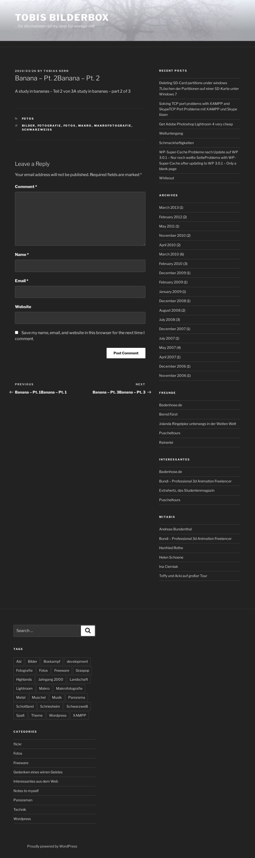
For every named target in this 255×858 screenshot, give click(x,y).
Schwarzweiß (37, 129)
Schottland (25, 706)
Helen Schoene (171, 557)
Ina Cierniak (168, 566)
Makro (85, 125)
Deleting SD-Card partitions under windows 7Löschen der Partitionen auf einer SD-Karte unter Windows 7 (199, 88)
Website (23, 306)
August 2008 (170, 310)
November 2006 (172, 375)
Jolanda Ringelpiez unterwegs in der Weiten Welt (197, 424)
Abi (18, 661)
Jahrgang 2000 (50, 679)
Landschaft (79, 679)
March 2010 (169, 254)
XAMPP (79, 715)
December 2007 (172, 329)
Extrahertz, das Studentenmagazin (186, 490)
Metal (20, 697)
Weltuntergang (171, 133)
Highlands (24, 679)
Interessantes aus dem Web (35, 781)
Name (22, 254)
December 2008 (172, 301)
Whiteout (166, 178)
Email (21, 280)
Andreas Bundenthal (175, 529)
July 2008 (167, 319)
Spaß (20, 715)
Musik (57, 697)
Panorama (76, 697)
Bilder (28, 125)
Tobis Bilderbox (62, 17)
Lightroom (24, 688)
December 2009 (172, 273)
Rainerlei (166, 442)
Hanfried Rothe (171, 548)
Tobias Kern (56, 71)
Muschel (39, 697)
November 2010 (172, 235)
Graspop (82, 670)
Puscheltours (169, 433)
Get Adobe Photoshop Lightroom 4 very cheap (196, 124)
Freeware (61, 670)
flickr (17, 744)
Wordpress (57, 715)
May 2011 (167, 226)
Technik (19, 809)
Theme (37, 715)
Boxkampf (52, 661)
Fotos (28, 118)
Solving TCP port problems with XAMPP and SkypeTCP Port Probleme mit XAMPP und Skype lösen (198, 109)
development (77, 661)
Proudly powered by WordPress (52, 846)
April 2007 (167, 357)
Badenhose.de (170, 405)
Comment (26, 186)
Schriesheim (50, 706)
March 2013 (169, 207)
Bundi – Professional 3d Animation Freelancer (195, 481)
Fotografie (49, 125)
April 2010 (167, 245)
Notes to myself (26, 791)
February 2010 (171, 263)
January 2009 (170, 291)
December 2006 (172, 366)
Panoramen (22, 800)
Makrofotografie (112, 125)
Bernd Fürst (168, 414)
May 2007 (167, 347)
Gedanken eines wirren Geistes (38, 772)
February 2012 (170, 217)
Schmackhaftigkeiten (176, 143)
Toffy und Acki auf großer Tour (183, 576)
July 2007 (167, 338)
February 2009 (171, 282)
